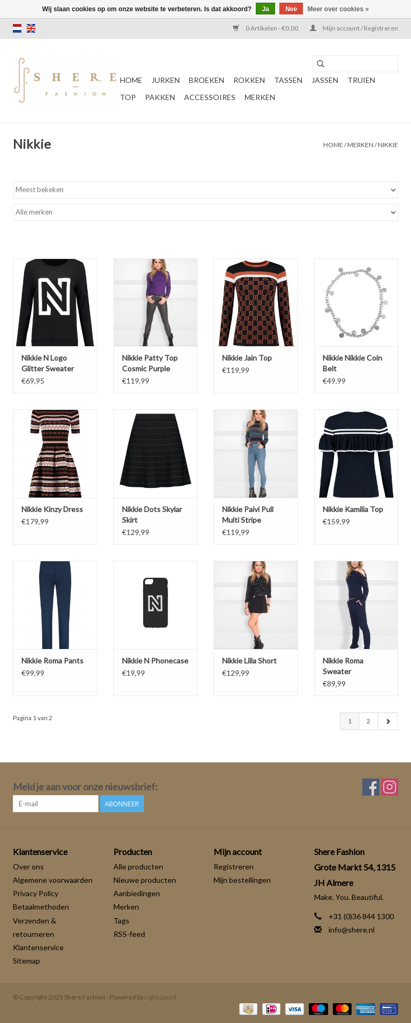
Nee (291, 9)
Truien (361, 80)
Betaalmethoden (41, 906)
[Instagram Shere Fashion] (389, 787)
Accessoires (209, 97)
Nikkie (388, 145)
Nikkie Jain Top (247, 357)
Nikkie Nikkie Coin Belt (352, 363)
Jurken (165, 80)
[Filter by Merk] (205, 212)
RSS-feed (129, 933)
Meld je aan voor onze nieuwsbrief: (85, 786)
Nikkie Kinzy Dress (52, 509)
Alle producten (138, 866)
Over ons (28, 866)
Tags (121, 920)
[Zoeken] (355, 63)
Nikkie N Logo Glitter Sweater (47, 363)
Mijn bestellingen (242, 879)
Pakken (160, 97)
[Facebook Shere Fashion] (370, 787)
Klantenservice (38, 947)
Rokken (249, 80)
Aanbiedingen (136, 893)
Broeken (206, 80)
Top (128, 97)
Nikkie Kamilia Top (353, 509)
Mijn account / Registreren (354, 28)
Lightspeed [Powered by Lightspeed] (160, 997)
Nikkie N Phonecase (155, 660)
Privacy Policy (35, 893)
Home (131, 80)
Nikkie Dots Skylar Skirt (152, 514)
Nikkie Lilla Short (249, 660)
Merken (260, 97)
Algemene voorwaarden (53, 879)
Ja (265, 9)
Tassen (288, 80)
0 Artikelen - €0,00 (266, 28)
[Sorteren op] (205, 190)
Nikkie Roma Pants (52, 660)
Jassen (324, 80)
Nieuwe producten (144, 879)
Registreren (234, 866)
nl (17, 28)
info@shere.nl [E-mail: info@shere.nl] (352, 929)
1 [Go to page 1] (350, 721)
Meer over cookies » (338, 9)
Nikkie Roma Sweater (343, 666)
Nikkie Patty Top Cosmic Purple (150, 363)
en (31, 28)
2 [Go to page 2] (368, 721)
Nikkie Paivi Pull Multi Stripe (247, 514)
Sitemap (26, 960)
